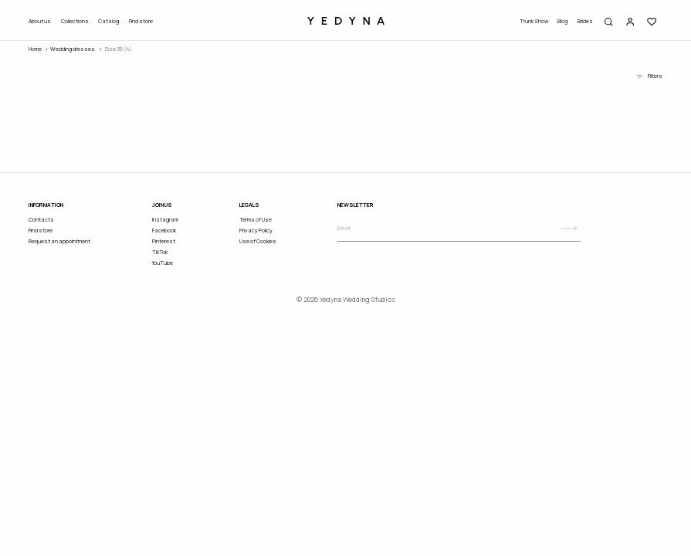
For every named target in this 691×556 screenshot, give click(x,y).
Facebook (164, 230)
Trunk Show (534, 21)
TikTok (160, 252)
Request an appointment (59, 241)
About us (40, 21)
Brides (585, 21)
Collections (75, 21)
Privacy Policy (256, 230)
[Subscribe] (569, 228)
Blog (562, 21)
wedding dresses (72, 49)
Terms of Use (255, 219)
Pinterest (163, 241)
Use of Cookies (257, 241)
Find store (141, 21)
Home (35, 49)
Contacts (41, 219)
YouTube (162, 262)
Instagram (165, 219)
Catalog (108, 21)
